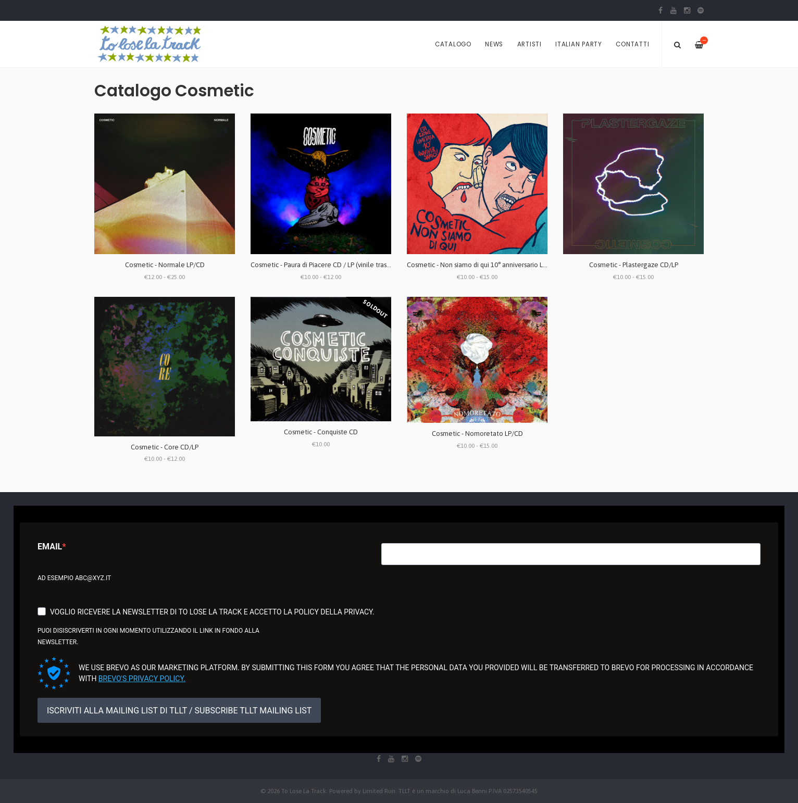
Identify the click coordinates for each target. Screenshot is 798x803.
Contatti (632, 44)
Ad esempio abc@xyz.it (74, 578)
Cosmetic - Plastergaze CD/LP (633, 265)
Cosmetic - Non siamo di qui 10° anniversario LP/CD (482, 265)
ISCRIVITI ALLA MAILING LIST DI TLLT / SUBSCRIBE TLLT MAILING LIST (179, 711)
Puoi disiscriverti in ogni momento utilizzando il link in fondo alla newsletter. (148, 636)
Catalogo (453, 44)
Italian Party (578, 44)
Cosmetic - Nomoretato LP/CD (477, 433)
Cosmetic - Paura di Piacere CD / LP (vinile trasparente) (332, 265)
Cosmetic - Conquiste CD (321, 432)
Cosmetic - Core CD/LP (164, 447)
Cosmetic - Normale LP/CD (165, 265)
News (494, 44)
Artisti (529, 44)
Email (50, 546)
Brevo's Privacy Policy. (141, 678)
